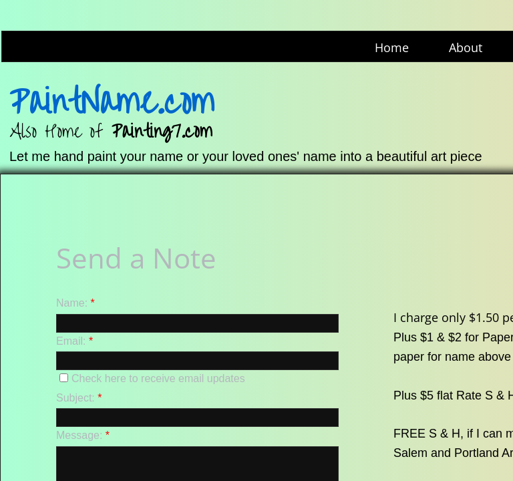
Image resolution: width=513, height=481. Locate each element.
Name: (75, 303)
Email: (74, 341)
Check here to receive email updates (152, 378)
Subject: (79, 398)
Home (392, 47)
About (465, 47)
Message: (83, 435)
